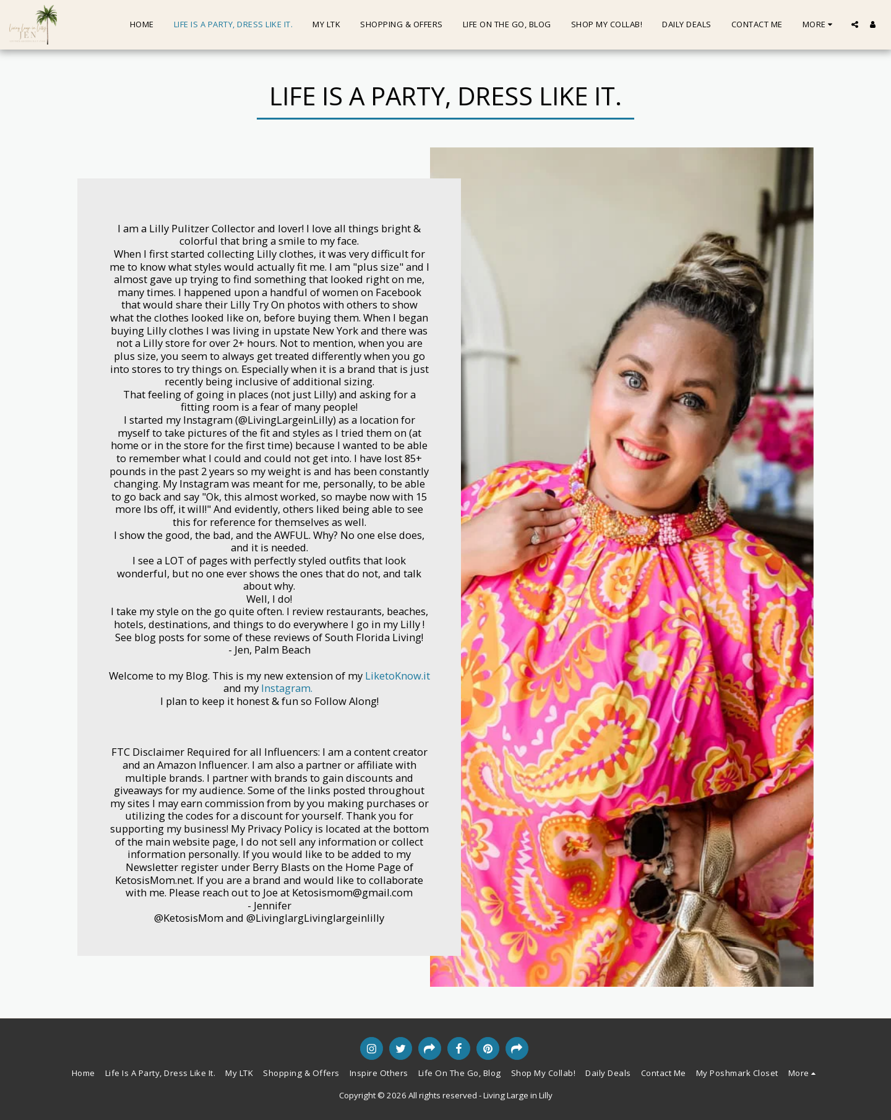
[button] (854, 24)
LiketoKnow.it (397, 675)
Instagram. (285, 688)
